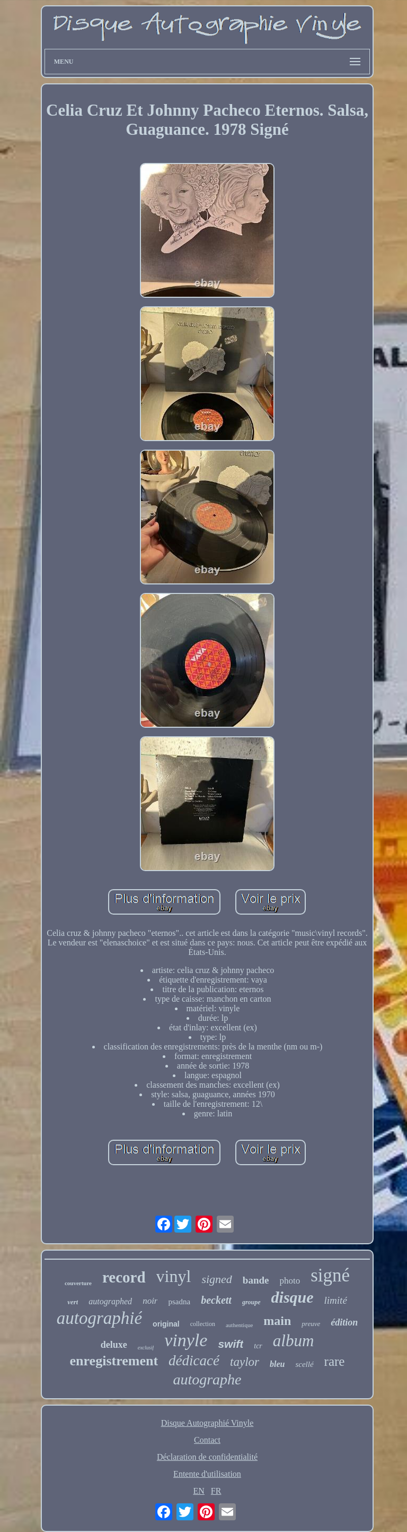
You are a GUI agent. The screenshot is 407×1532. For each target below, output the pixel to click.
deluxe (114, 1344)
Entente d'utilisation (207, 1473)
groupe (251, 1302)
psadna (179, 1301)
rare (334, 1361)
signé (330, 1275)
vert (72, 1302)
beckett (216, 1300)
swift (230, 1344)
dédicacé (194, 1361)
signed (216, 1279)
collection (202, 1324)
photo (289, 1281)
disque (292, 1297)
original (166, 1324)
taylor (244, 1362)
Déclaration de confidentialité (207, 1456)
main (277, 1321)
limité (335, 1300)
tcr (258, 1346)
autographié (99, 1318)
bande (256, 1280)
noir (150, 1301)
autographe (207, 1379)
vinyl (173, 1276)
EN (199, 1490)
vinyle (185, 1340)
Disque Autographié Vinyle (207, 1422)
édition (344, 1322)
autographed (110, 1301)
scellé (304, 1364)
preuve (311, 1324)
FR (216, 1490)
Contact (207, 1439)
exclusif (146, 1347)
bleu (277, 1364)
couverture (78, 1283)
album (293, 1340)
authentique (239, 1325)
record (124, 1277)
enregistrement (114, 1361)
